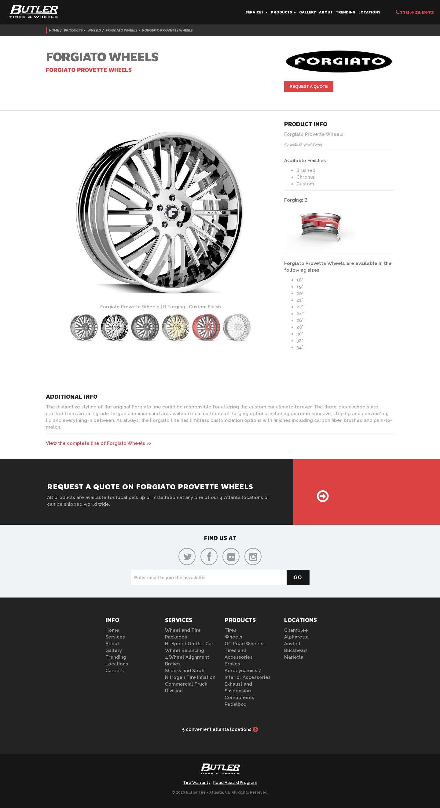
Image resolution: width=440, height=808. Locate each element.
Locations (369, 12)
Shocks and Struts (185, 670)
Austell (292, 643)
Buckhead (295, 650)
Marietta (293, 657)
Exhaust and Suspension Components (239, 690)
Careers (114, 670)
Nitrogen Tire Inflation (190, 677)
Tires (231, 630)
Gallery (307, 12)
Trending (345, 12)
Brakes (173, 664)
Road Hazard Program (235, 782)
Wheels (94, 30)
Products (283, 12)
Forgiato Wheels (121, 30)
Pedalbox (235, 704)
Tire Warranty (197, 782)
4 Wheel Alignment (187, 657)
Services (256, 12)
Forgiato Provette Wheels (167, 30)
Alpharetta (296, 637)
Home (54, 30)
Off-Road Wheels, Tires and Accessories (245, 650)
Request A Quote (309, 86)
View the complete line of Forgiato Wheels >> (98, 443)
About (326, 12)
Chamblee (296, 630)
